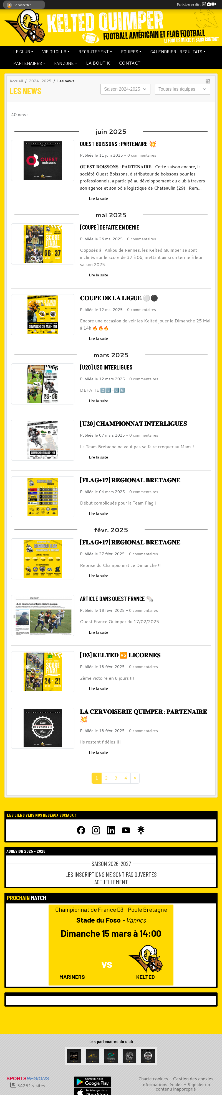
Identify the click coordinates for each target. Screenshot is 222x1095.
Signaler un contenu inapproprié (183, 1086)
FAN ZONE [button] (64, 63)
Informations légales (162, 1084)
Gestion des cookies (193, 1079)
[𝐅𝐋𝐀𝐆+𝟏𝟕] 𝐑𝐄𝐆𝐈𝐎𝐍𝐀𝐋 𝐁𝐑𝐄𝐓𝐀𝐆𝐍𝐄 (130, 479)
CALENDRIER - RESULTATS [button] (176, 51)
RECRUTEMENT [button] (94, 51)
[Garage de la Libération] (74, 1055)
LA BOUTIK (98, 63)
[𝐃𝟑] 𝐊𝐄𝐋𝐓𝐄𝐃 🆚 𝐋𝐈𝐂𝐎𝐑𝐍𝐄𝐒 (120, 654)
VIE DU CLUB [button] (54, 51)
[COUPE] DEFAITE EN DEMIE (109, 227)
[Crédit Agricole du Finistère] (111, 1055)
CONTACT (129, 63)
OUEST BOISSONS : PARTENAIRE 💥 (118, 143)
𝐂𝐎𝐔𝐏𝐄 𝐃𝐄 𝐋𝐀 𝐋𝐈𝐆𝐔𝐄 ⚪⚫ (119, 297)
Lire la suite (98, 198)
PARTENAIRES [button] (27, 63)
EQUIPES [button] (129, 51)
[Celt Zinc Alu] (92, 1055)
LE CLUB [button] (21, 51)
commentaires (143, 155)
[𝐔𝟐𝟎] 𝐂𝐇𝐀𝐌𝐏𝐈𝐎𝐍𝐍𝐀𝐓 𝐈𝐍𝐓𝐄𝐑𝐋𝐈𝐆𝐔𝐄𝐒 (133, 423)
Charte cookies (153, 1079)
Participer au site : (196, 4)
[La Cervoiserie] (148, 1055)
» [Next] (135, 778)
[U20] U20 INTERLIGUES (106, 367)
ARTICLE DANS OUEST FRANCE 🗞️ (117, 598)
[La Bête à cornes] (129, 1055)
